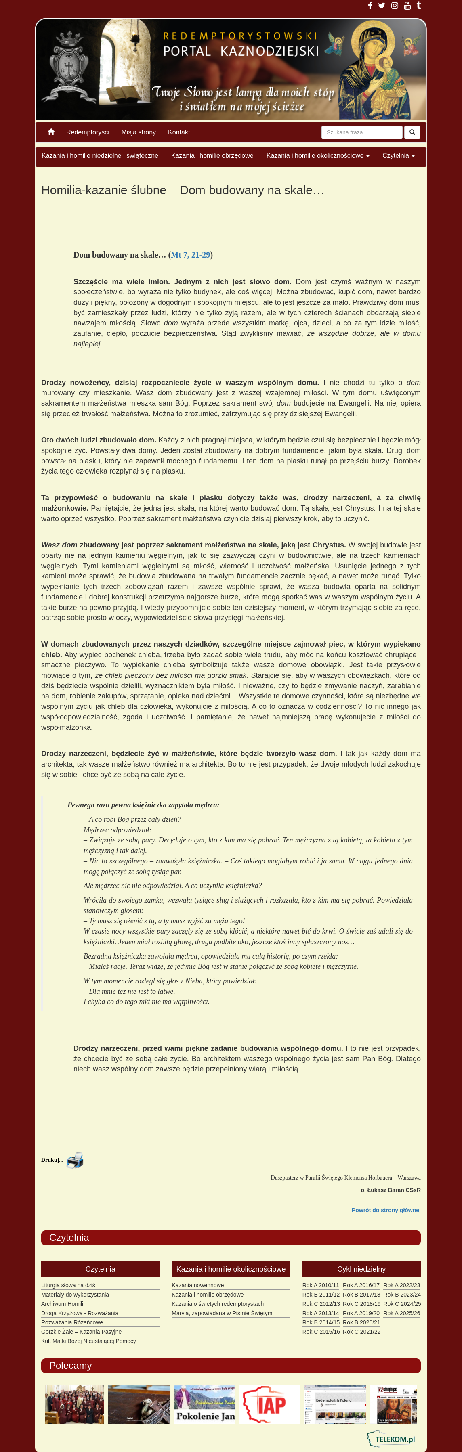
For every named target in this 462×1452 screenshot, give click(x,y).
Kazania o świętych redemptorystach (218, 1304)
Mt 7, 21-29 (190, 254)
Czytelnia (398, 155)
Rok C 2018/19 (361, 1304)
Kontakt (179, 132)
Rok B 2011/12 (321, 1294)
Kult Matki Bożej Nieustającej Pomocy (88, 1341)
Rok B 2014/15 (321, 1322)
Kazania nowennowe (198, 1285)
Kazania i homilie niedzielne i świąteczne (100, 155)
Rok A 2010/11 (320, 1285)
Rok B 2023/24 (402, 1294)
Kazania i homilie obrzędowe (212, 155)
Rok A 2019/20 (361, 1313)
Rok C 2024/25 (402, 1304)
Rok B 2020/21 (361, 1322)
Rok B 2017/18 (361, 1294)
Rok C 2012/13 (321, 1304)
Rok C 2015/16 (321, 1331)
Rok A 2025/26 (401, 1313)
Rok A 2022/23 (401, 1285)
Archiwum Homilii (62, 1304)
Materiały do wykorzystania (75, 1294)
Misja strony (139, 132)
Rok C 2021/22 (361, 1331)
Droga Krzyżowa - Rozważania (79, 1313)
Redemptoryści (87, 132)
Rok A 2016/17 (361, 1285)
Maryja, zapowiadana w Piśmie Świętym (222, 1313)
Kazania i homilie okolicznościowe (318, 155)
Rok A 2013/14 (320, 1313)
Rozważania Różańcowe (72, 1322)
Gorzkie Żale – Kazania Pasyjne (81, 1331)
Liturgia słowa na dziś (68, 1285)
